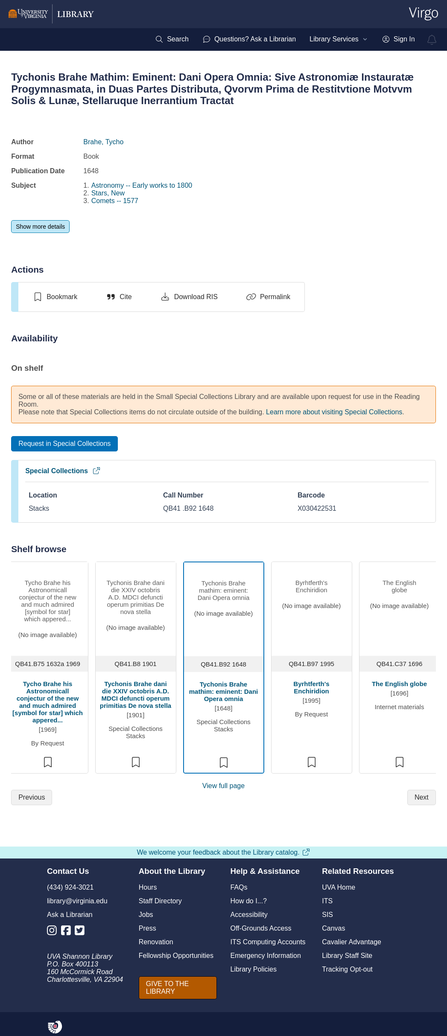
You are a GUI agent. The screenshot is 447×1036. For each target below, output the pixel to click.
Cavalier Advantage (351, 942)
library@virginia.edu (77, 901)
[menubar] (285, 39)
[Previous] (31, 797)
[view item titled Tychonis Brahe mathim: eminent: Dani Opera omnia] (223, 607)
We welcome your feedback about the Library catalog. (223, 852)
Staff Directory (160, 901)
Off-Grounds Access (261, 928)
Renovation (156, 942)
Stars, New (108, 193)
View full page (223, 785)
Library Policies (254, 969)
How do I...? (249, 901)
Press (147, 928)
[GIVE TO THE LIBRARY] (178, 987)
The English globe (399, 683)
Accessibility (249, 914)
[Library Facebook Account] (68, 932)
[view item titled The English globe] (399, 607)
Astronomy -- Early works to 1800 (142, 185)
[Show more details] (40, 226)
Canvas (333, 928)
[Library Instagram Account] (54, 932)
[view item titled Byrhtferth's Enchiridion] (311, 607)
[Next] (421, 797)
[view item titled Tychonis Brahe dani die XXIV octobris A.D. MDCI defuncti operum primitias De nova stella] (135, 607)
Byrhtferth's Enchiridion (311, 687)
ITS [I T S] (327, 901)
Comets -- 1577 (114, 200)
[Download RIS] (189, 297)
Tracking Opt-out (347, 969)
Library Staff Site (347, 955)
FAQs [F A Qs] (239, 887)
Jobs (146, 914)
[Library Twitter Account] (82, 932)
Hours (148, 887)
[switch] (55, 297)
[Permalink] (268, 297)
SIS (327, 914)
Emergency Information (266, 955)
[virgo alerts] (432, 39)
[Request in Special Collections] (64, 443)
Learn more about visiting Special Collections (334, 412)
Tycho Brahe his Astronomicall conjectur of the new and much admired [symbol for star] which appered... (47, 702)
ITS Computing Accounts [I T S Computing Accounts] (268, 942)
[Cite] (118, 297)
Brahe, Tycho (103, 142)
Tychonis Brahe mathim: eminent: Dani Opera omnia (223, 691)
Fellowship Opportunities (176, 955)
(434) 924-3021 (70, 887)
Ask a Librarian (70, 914)
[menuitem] (172, 39)
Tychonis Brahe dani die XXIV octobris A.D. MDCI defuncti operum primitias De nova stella (135, 694)
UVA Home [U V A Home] (338, 887)
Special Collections (63, 470)
